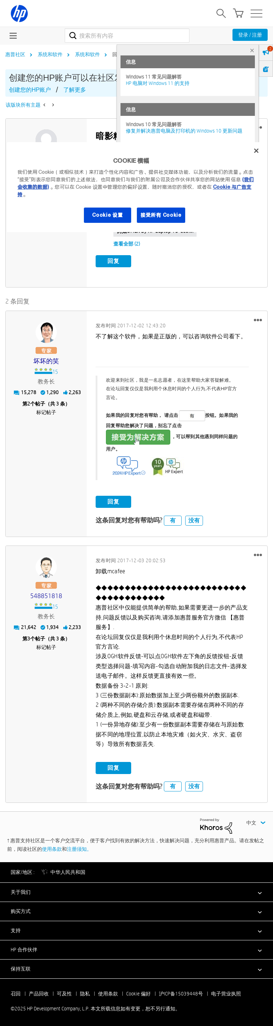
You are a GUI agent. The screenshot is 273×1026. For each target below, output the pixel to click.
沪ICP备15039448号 (181, 993)
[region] (136, 187)
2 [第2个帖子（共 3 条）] (28, 403)
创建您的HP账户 (30, 90)
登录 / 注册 (250, 35)
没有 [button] (194, 519)
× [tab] (252, 50)
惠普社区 (15, 54)
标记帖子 (46, 412)
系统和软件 (50, 54)
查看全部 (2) (126, 244)
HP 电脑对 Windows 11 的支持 (157, 83)
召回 (16, 993)
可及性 (64, 993)
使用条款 (52, 848)
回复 (113, 261)
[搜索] (127, 35)
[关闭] (256, 151)
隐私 (85, 993)
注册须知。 (79, 848)
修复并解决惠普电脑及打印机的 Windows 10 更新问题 (184, 131)
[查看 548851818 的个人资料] (46, 595)
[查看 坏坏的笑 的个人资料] (46, 360)
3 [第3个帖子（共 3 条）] (28, 638)
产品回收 (39, 993)
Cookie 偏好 (138, 993)
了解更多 (74, 90)
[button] (258, 319)
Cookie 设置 (107, 215)
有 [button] (173, 519)
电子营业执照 (226, 993)
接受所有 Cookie (161, 215)
